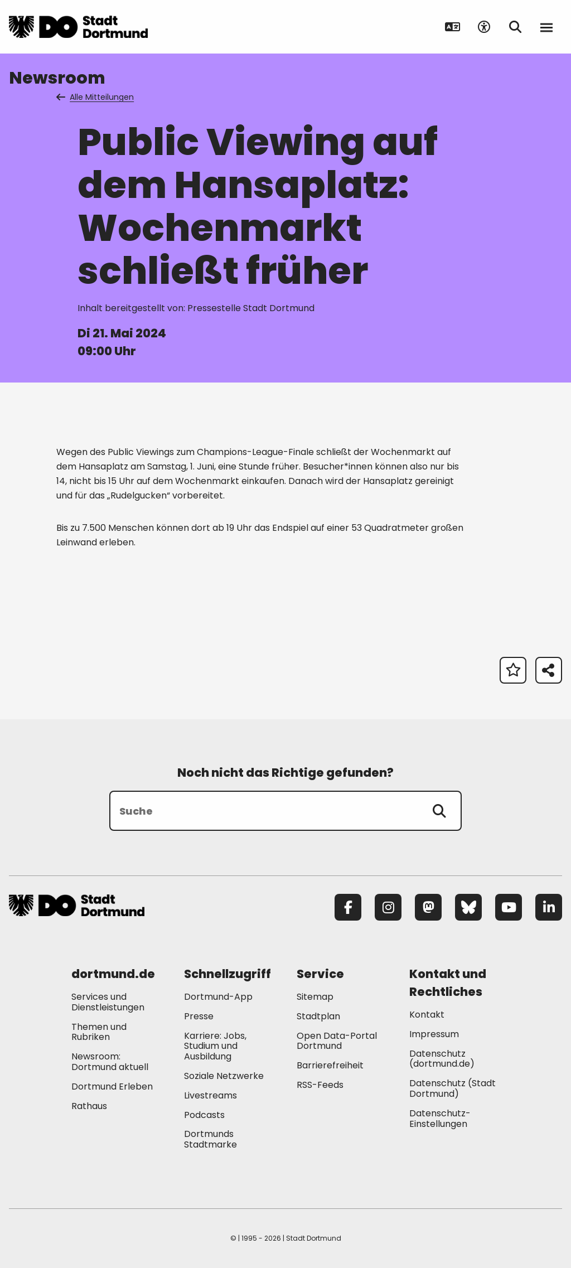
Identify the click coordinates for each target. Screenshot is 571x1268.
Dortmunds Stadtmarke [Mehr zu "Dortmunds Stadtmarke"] (210, 1139)
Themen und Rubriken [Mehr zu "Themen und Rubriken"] (99, 1032)
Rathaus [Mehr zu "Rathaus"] (89, 1106)
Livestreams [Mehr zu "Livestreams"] (210, 1095)
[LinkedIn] (548, 907)
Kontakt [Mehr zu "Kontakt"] (426, 1014)
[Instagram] (388, 907)
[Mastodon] (428, 907)
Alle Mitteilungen (95, 97)
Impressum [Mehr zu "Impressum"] (434, 1034)
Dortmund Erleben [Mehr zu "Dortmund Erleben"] (112, 1086)
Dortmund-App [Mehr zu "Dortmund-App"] (218, 996)
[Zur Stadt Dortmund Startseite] (78, 27)
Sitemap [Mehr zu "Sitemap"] (315, 996)
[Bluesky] (468, 907)
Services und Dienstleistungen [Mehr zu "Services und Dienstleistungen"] (107, 1002)
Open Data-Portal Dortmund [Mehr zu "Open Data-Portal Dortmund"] (337, 1041)
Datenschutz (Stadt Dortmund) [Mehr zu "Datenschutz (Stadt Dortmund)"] (452, 1088)
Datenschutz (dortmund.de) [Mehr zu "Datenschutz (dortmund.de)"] (442, 1059)
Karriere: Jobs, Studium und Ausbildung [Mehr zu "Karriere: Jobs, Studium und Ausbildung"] (215, 1046)
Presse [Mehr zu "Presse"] (199, 1016)
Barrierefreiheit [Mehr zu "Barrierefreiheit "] (330, 1065)
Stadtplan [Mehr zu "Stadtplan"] (318, 1016)
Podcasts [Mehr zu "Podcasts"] (204, 1115)
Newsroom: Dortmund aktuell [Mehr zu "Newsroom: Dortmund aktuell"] (109, 1061)
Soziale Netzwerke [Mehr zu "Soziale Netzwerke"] (224, 1075)
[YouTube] (508, 907)
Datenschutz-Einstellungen (440, 1119)
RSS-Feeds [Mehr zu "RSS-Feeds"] (320, 1084)
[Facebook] (348, 907)
